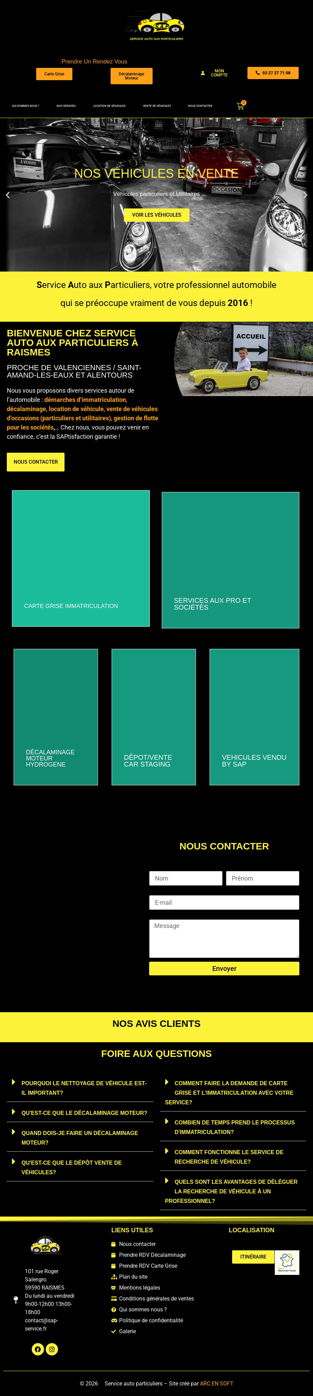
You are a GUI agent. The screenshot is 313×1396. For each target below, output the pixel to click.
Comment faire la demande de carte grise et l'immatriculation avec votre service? (229, 1092)
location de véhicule (76, 408)
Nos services (66, 105)
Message (161, 916)
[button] (7, 194)
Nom (155, 868)
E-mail (157, 892)
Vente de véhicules (157, 105)
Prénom (236, 868)
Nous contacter (200, 105)
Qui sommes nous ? (25, 105)
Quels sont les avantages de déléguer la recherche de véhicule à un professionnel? (231, 1191)
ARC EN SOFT (216, 1383)
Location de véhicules (109, 105)
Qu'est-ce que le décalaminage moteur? (84, 1113)
